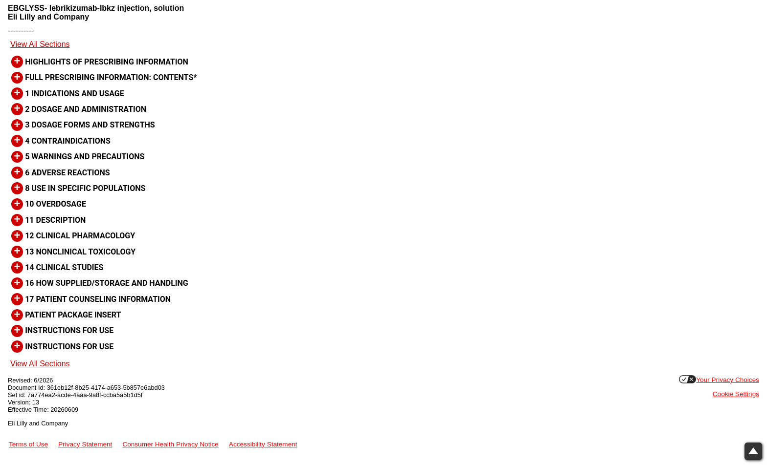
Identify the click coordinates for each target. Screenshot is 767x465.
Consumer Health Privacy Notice (170, 444)
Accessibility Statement (263, 444)
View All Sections (40, 44)
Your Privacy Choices (727, 379)
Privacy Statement (85, 444)
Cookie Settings (736, 394)
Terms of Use (28, 444)
